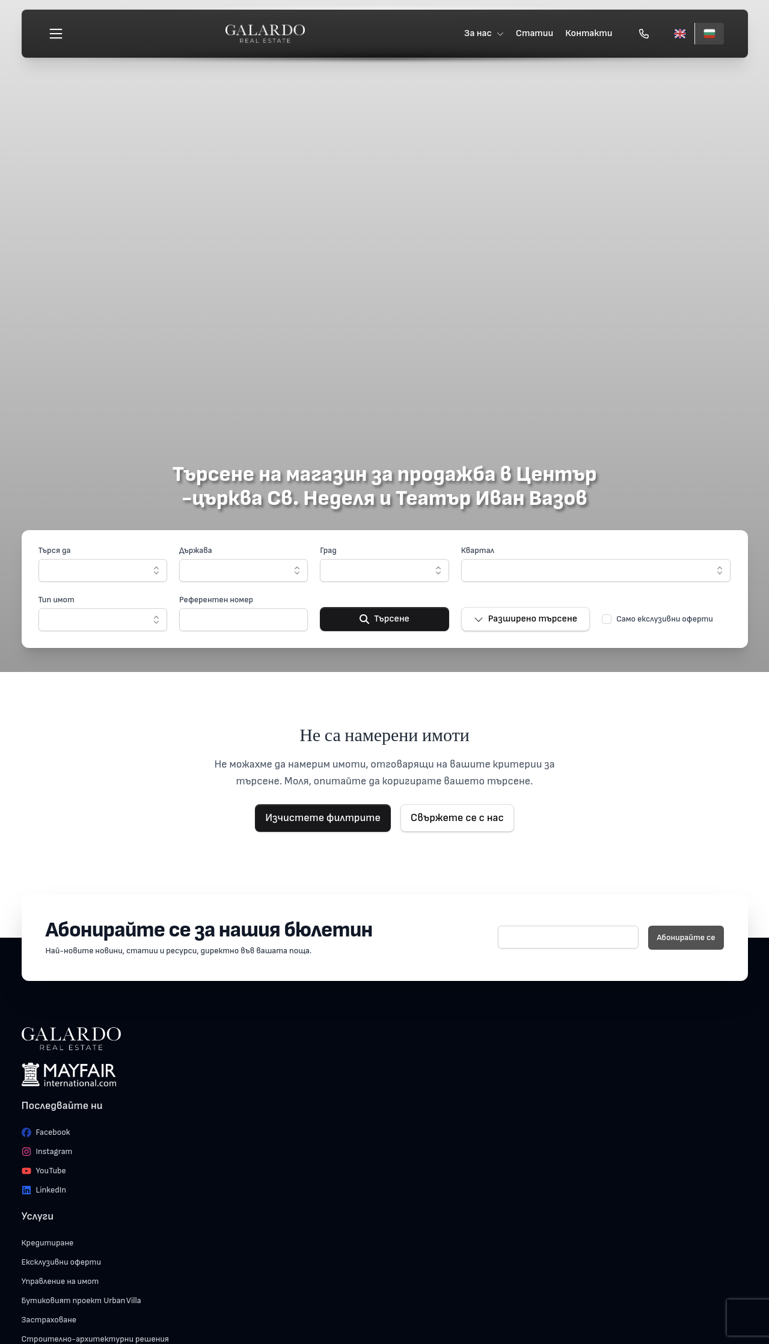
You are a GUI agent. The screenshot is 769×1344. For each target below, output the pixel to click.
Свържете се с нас (457, 817)
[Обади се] (644, 34)
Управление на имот (60, 1281)
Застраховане (49, 1320)
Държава (195, 550)
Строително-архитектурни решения (95, 1339)
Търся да (54, 550)
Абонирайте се (686, 937)
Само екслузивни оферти (664, 619)
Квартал (477, 550)
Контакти (588, 33)
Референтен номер (216, 599)
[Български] (709, 33)
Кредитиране (48, 1243)
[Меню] (56, 34)
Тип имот (56, 599)
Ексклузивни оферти (62, 1262)
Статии (535, 33)
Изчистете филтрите (323, 817)
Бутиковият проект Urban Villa (81, 1300)
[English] (680, 33)
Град (328, 550)
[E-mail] (568, 937)
